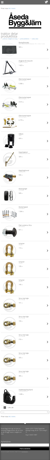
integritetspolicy (25, 451)
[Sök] (47, 412)
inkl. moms (11, 8)
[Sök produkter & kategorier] (25, 412)
